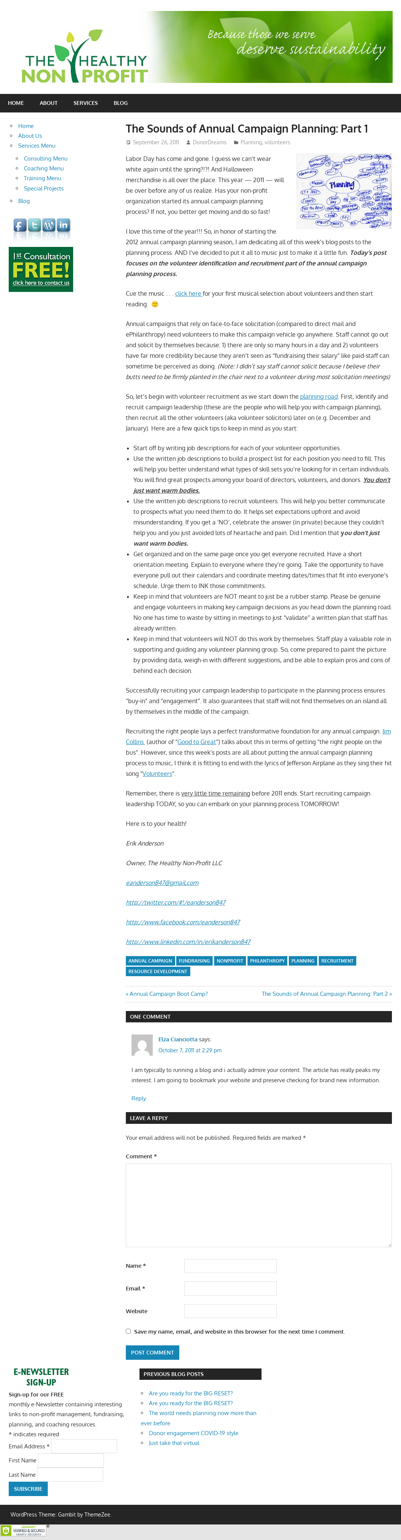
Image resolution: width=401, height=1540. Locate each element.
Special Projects (44, 188)
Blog (121, 103)
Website (136, 1311)
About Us (30, 135)
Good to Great (196, 742)
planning (303, 961)
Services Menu (36, 145)
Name (136, 1265)
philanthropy (267, 961)
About (49, 103)
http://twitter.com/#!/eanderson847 (175, 902)
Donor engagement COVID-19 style (193, 1433)
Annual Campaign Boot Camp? (168, 993)
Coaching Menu (44, 168)
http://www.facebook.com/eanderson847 (183, 922)
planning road (319, 396)
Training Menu (42, 178)
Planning (251, 142)
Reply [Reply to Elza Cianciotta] (139, 1098)
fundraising (194, 961)
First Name (23, 1460)
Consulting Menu (45, 158)
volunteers (277, 142)
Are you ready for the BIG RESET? (191, 1393)
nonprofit (230, 961)
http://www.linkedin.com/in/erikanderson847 (188, 942)
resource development (157, 971)
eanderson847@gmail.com (162, 882)
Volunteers (157, 773)
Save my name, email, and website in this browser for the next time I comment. (239, 1331)
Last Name (23, 1474)
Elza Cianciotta (177, 1039)
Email (135, 1288)
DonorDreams (210, 142)
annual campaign (150, 961)
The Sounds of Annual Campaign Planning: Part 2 (325, 993)
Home (16, 103)
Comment (141, 1156)
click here (189, 293)
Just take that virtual (174, 1442)
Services (86, 103)
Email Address (30, 1446)
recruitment (337, 961)
